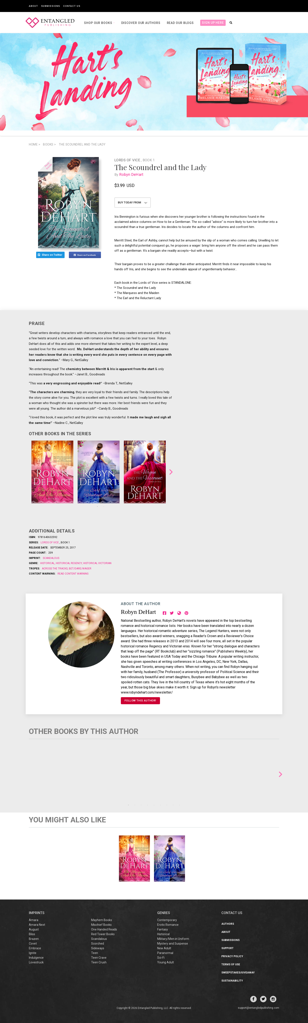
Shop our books (98, 23)
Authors (227, 923)
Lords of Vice (127, 160)
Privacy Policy (232, 956)
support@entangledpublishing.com (258, 1007)
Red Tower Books (103, 934)
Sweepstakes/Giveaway (238, 972)
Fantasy (162, 929)
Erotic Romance (168, 924)
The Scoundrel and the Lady (82, 144)
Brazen (34, 939)
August (34, 929)
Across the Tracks (55, 568)
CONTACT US (231, 913)
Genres (163, 913)
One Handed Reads (104, 929)
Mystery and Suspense (172, 943)
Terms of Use (230, 964)
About (33, 6)
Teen (94, 953)
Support (227, 948)
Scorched (97, 943)
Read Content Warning (73, 573)
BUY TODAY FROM (133, 202)
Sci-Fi (160, 957)
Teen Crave (99, 957)
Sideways (97, 948)
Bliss (32, 934)
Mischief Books (101, 924)
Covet (33, 943)
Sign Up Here (213, 22)
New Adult (164, 948)
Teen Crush (99, 962)
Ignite (32, 953)
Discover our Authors (140, 23)
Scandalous (51, 558)
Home (34, 144)
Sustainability (232, 980)
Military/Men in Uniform (173, 939)
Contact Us (71, 6)
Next (171, 472)
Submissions (50, 6)
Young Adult (165, 962)
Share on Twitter (50, 254)
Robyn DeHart (132, 174)
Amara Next (37, 924)
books (49, 144)
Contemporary (167, 920)
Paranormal (165, 953)
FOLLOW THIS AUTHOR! (140, 700)
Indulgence (36, 957)
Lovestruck (36, 962)
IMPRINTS (36, 913)
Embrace (35, 948)
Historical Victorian (97, 563)
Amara (33, 920)
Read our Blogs (180, 23)
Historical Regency (69, 563)
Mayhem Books (101, 920)
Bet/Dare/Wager (79, 568)
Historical (47, 563)
